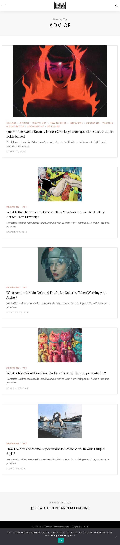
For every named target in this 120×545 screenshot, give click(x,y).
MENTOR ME (92, 123)
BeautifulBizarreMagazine (62, 508)
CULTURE (24, 123)
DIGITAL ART (40, 123)
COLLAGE (11, 123)
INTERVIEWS (76, 123)
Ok (60, 540)
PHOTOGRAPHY (36, 126)
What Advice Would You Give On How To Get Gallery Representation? (56, 373)
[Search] (116, 5)
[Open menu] (3, 5)
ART (25, 207)
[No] (116, 536)
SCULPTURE (54, 126)
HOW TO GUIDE (58, 123)
